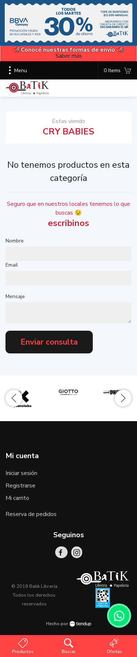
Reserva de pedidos (31, 514)
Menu (16, 70)
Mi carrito (17, 498)
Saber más (69, 56)
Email (11, 264)
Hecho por (68, 623)
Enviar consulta (49, 342)
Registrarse (20, 486)
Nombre (14, 240)
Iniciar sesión (21, 473)
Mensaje (15, 296)
